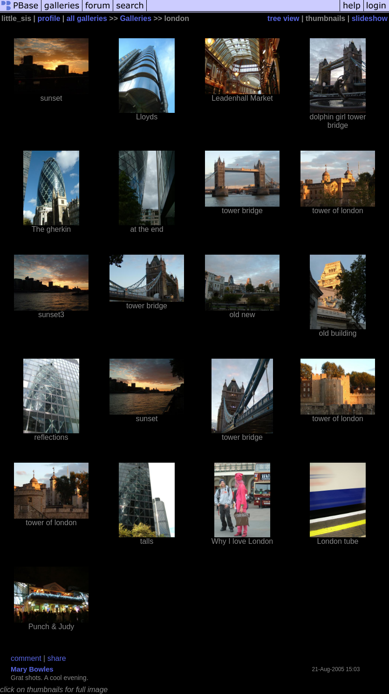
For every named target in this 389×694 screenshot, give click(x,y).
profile (48, 18)
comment (26, 658)
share (57, 658)
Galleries (135, 18)
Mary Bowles (32, 669)
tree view (283, 18)
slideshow (370, 18)
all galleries (87, 18)
